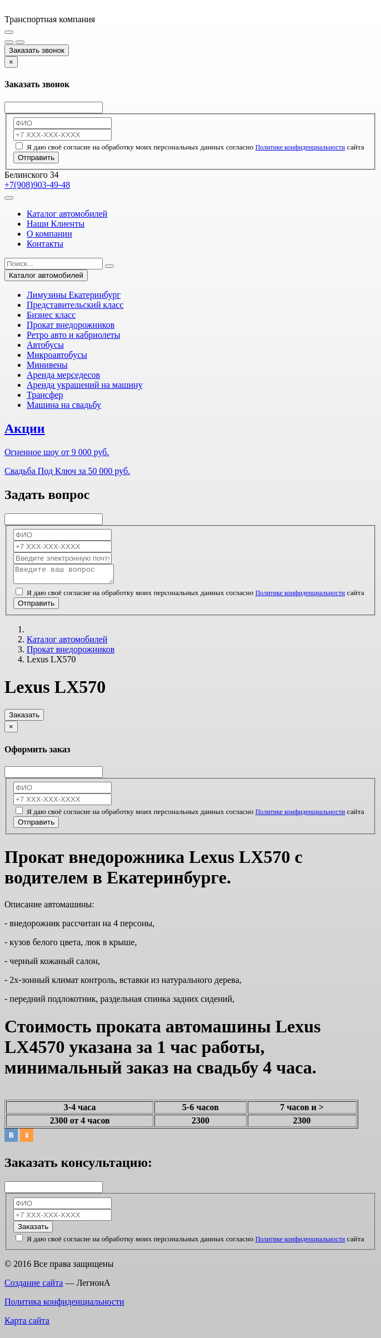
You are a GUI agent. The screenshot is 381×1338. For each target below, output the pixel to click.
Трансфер (45, 395)
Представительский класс (75, 304)
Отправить (36, 157)
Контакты (45, 243)
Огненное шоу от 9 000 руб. (56, 452)
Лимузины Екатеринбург (74, 294)
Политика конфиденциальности (64, 1305)
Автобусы (45, 345)
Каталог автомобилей (67, 213)
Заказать (24, 718)
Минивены (47, 365)
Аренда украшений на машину (85, 385)
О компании (49, 233)
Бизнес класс (51, 314)
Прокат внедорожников (70, 324)
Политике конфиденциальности (300, 147)
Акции (24, 428)
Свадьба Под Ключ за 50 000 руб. (67, 471)
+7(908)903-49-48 (37, 184)
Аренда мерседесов (63, 375)
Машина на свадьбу (64, 405)
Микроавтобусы (57, 355)
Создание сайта (33, 1286)
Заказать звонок (36, 50)
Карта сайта (26, 1324)
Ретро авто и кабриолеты (74, 335)
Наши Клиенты (55, 223)
